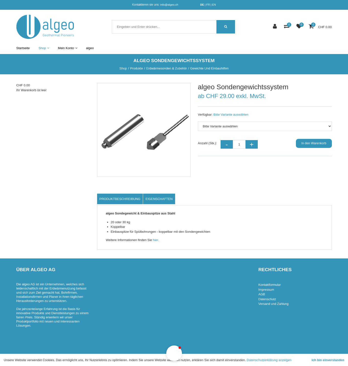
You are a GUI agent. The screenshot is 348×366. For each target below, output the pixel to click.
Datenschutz (267, 299)
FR (208, 4)
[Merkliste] (299, 26)
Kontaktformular (269, 285)
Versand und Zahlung (273, 304)
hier (155, 240)
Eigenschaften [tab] (159, 199)
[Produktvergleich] (287, 26)
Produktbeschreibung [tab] (120, 199)
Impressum (266, 289)
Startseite (23, 48)
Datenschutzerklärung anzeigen (269, 360)
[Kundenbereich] (275, 26)
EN (214, 4)
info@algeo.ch (169, 4)
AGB (261, 294)
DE (202, 4)
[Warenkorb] (312, 26)
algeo (90, 48)
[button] (174, 353)
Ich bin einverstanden (328, 360)
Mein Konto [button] (67, 48)
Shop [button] (43, 48)
